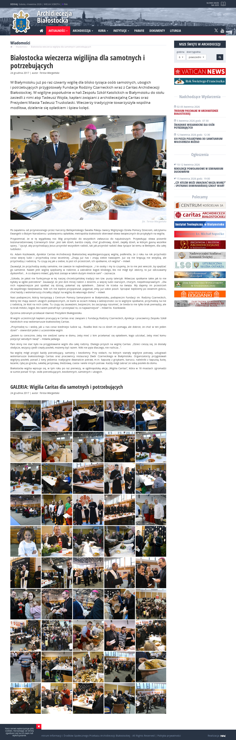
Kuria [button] (103, 31)
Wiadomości (21, 46)
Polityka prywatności (169, 735)
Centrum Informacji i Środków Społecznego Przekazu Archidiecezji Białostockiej (84, 735)
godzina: (181, 51)
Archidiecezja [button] (83, 31)
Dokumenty (157, 31)
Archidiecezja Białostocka (53, 16)
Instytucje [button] (121, 31)
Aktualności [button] (58, 31)
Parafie (139, 31)
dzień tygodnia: (194, 51)
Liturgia (175, 31)
